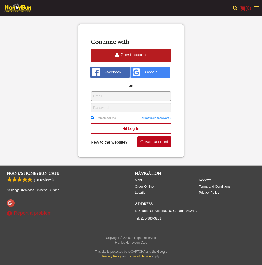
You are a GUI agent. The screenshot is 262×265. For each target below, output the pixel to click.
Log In (131, 128)
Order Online (144, 186)
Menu (139, 180)
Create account (154, 142)
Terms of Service (139, 256)
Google (145, 72)
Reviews (205, 180)
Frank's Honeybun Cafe (33, 173)
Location (141, 192)
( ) (245, 8)
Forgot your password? (155, 117)
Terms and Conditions (215, 186)
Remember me (106, 117)
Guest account (131, 55)
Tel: (148, 218)
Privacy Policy (209, 192)
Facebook (107, 72)
